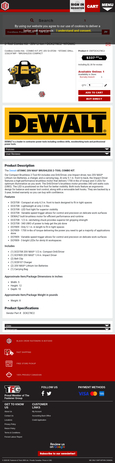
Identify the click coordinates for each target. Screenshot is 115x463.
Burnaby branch (87, 77)
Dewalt (13, 170)
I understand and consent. (74, 30)
